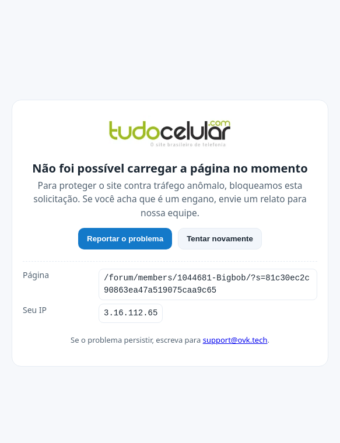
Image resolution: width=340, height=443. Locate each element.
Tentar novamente (220, 238)
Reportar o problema (125, 238)
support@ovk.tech (235, 340)
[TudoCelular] (170, 134)
